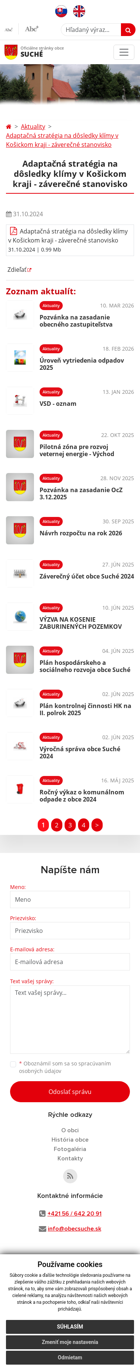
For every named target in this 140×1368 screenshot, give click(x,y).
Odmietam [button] (70, 1357)
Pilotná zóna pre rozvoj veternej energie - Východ (77, 450)
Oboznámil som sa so (65, 1067)
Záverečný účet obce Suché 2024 (87, 576)
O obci (70, 1130)
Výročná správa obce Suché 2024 (80, 752)
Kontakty (70, 1159)
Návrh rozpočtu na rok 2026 (81, 533)
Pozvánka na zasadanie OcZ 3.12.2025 (81, 493)
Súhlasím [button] (70, 1327)
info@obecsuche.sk (74, 1229)
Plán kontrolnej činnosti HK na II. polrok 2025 (85, 709)
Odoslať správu (70, 1092)
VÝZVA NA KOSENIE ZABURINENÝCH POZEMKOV (81, 623)
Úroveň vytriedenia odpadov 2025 (82, 364)
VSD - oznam (58, 403)
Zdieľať (16, 269)
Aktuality (33, 126)
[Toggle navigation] (123, 52)
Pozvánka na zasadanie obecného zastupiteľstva (76, 320)
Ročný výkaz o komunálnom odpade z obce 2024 (82, 795)
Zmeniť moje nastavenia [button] (70, 1342)
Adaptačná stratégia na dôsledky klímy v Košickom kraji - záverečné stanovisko (62, 140)
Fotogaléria (70, 1149)
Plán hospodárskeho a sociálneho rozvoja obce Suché (85, 666)
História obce (70, 1140)
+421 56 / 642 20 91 (74, 1214)
